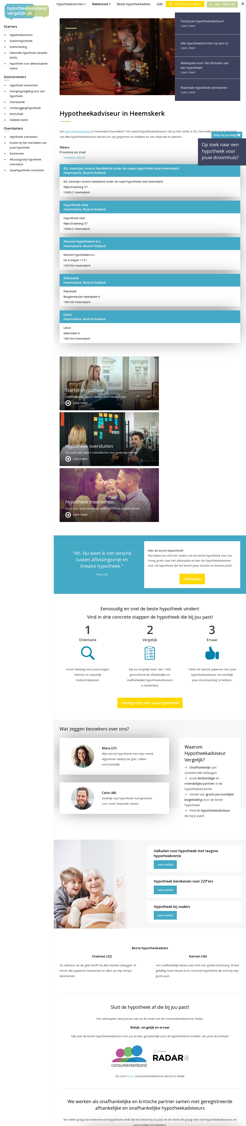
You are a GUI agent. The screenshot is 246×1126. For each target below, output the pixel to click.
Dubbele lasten (19, 120)
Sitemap (119, 1119)
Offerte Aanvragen (185, 4)
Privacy (182, 1119)
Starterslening (18, 47)
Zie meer (232, 1103)
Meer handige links (72, 1077)
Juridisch (153, 1119)
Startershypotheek (21, 41)
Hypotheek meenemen (24, 85)
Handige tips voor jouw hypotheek (150, 591)
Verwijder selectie (74, 157)
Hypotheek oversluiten (23, 137)
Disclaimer (136, 1119)
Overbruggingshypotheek (25, 108)
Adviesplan (192, 467)
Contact (127, 1082)
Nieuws (168, 1119)
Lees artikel (165, 753)
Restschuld (16, 114)
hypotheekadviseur (78, 131)
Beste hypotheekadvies (133, 4)
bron (130, 964)
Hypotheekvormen (21, 35)
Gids (159, 4)
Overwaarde (17, 102)
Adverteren (129, 1077)
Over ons (128, 1087)
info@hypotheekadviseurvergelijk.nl (148, 1096)
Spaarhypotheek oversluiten (27, 170)
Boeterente (17, 153)
